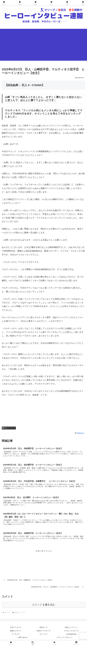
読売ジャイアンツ (71, 629)
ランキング (16, 635)
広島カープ (43, 629)
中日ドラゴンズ (15, 629)
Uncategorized (71, 635)
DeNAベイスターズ (43, 632)
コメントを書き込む (43, 606)
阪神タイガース (15, 632)
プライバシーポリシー (64, 639)
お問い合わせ (22, 639)
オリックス (43, 635)
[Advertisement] (43, 45)
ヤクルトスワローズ (71, 632)
